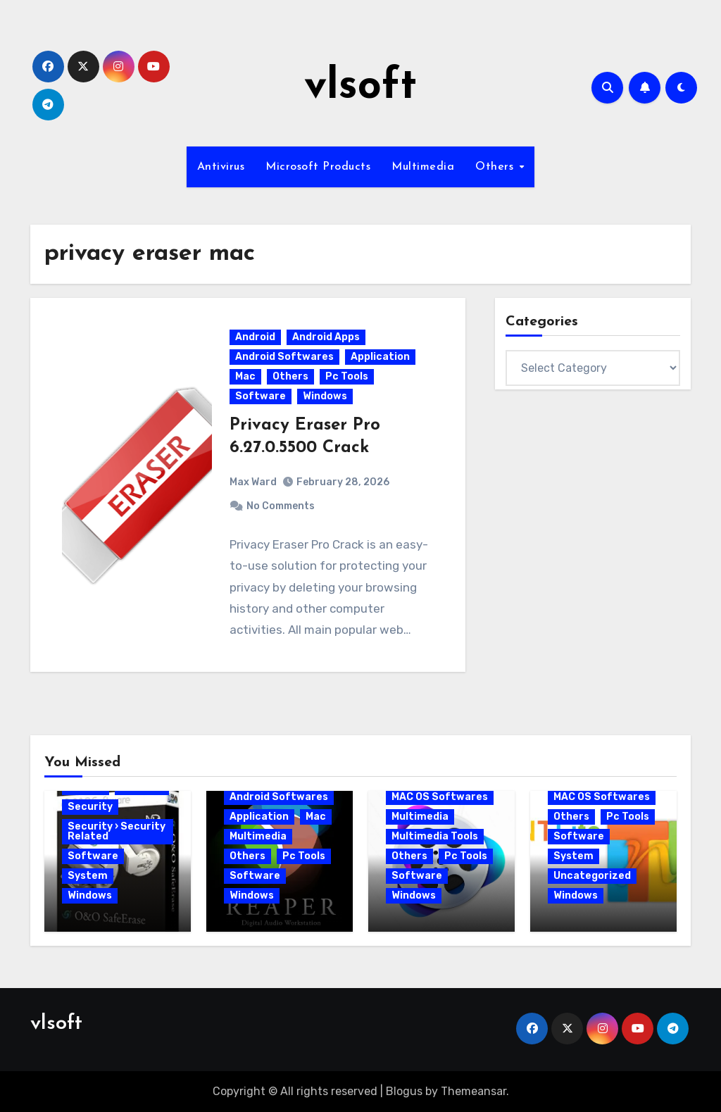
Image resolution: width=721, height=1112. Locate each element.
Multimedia (422, 167)
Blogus (404, 1091)
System (88, 876)
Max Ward (253, 482)
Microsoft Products (317, 167)
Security (90, 807)
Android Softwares (284, 357)
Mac (245, 376)
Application (380, 357)
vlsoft (360, 87)
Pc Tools (346, 376)
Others (496, 167)
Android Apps (326, 337)
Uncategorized (592, 876)
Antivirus (221, 167)
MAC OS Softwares (439, 797)
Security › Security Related (116, 831)
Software (260, 396)
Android (255, 337)
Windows (325, 396)
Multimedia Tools (434, 836)
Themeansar (473, 1091)
